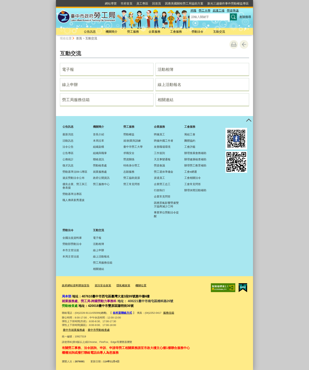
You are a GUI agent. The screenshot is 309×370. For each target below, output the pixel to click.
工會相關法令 (192, 177)
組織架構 (98, 146)
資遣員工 (159, 177)
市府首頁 (126, 3)
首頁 (79, 38)
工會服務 (176, 31)
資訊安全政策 (100, 285)
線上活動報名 (169, 84)
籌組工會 (189, 134)
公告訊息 (90, 31)
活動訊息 (68, 140)
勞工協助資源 (131, 177)
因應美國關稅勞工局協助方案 (184, 3)
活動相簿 (165, 69)
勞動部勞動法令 (72, 243)
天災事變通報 (162, 159)
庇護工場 (218, 10)
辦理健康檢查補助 (195, 159)
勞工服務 (133, 31)
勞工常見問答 (131, 184)
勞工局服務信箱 (76, 100)
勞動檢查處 (100, 165)
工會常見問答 (192, 184)
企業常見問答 (162, 196)
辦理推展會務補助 (195, 153)
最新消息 (68, 134)
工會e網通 (190, 171)
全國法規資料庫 (72, 237)
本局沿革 (98, 140)
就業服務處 (100, 171)
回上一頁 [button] (244, 44)
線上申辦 (70, 84)
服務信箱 (167, 312)
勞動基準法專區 (72, 194)
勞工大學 (204, 10)
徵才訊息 (68, 165)
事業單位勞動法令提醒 (166, 214)
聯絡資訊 (98, 159)
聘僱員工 (159, 134)
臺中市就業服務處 (73, 328)
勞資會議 (159, 165)
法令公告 (68, 146)
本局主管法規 (70, 256)
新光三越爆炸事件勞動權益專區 (228, 3)
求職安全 (128, 153)
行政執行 (159, 190)
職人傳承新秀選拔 (73, 200)
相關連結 (165, 100)
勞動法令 (197, 31)
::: (54, 1)
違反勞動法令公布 (73, 177)
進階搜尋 (245, 16)
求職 (193, 10)
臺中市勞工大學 (133, 146)
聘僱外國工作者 (163, 140)
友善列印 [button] (233, 44)
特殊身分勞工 (131, 165)
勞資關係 (128, 159)
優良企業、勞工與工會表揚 (74, 186)
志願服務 (128, 171)
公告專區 (68, 153)
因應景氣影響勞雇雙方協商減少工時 (166, 204)
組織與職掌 (100, 153)
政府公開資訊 (101, 177)
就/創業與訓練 (132, 140)
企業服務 (154, 31)
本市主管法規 (70, 250)
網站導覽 (111, 3)
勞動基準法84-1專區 (74, 171)
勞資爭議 (233, 10)
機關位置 (136, 285)
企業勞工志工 (162, 184)
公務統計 (68, 159)
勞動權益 (128, 134)
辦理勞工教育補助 (195, 165)
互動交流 (219, 31)
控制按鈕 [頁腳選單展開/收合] (248, 120)
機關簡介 (111, 31)
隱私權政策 (119, 285)
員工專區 (142, 3)
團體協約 (189, 140)
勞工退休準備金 (163, 171)
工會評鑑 (189, 146)
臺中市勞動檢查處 (96, 328)
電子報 (68, 69)
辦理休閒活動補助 (195, 190)
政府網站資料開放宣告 (74, 285)
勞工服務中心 (101, 184)
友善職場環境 (162, 146)
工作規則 (159, 153)
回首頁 (156, 3)
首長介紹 (98, 134)
